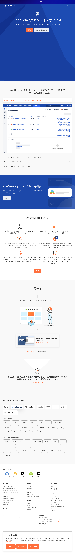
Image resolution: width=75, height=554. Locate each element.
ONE (26, 446)
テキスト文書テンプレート (9, 488)
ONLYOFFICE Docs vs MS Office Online (12, 518)
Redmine (41, 427)
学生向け (29, 486)
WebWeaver (34, 451)
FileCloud (60, 451)
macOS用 (23, 476)
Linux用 (15, 476)
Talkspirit (24, 451)
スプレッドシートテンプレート (10, 490)
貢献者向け (29, 503)
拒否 (10, 546)
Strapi (60, 427)
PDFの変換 (5, 504)
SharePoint (51, 427)
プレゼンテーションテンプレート (10, 492)
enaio (27, 441)
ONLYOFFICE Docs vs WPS (9, 526)
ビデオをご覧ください (42, 342)
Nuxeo (15, 427)
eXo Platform (37, 441)
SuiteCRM (7, 432)
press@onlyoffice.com (57, 522)
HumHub (33, 422)
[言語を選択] (71, 6)
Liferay (48, 422)
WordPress (25, 432)
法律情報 (53, 510)
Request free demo (41, 30)
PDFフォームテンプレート (9, 486)
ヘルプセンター (31, 351)
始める (29, 30)
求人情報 (29, 509)
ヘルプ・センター (55, 498)
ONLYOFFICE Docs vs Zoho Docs (10, 522)
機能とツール (30, 494)
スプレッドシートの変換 (8, 500)
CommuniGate (17, 441)
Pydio (63, 446)
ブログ (4, 511)
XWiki (52, 451)
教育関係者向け (30, 488)
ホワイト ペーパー (55, 504)
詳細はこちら (9, 541)
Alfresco (7, 422)
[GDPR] (55, 489)
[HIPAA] (52, 489)
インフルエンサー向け (32, 507)
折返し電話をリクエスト (44, 524)
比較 (4, 515)
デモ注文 (53, 508)
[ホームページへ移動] (10, 6)
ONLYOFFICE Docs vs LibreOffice (10, 524)
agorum (7, 441)
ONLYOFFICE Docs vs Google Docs (11, 520)
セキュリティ (54, 483)
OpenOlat (34, 446)
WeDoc (44, 451)
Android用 (31, 476)
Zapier (34, 432)
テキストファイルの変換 (8, 498)
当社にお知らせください (37, 383)
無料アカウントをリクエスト (33, 496)
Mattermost (57, 422)
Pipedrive (24, 427)
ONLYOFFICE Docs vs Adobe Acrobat (11, 528)
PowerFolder (54, 446)
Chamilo (15, 422)
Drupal (24, 422)
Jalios (55, 441)
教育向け (29, 483)
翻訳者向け (29, 505)
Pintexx (44, 446)
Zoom (42, 432)
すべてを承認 (33, 546)
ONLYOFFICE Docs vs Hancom (10, 530)
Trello (16, 432)
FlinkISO (47, 441)
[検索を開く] (68, 6)
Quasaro (7, 451)
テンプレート (6, 483)
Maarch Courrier (9, 446)
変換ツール (5, 496)
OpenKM (7, 456)
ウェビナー (53, 502)
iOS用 (38, 476)
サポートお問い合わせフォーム (58, 506)
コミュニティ (54, 496)
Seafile (16, 451)
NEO (19, 446)
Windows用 (7, 476)
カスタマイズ (21, 546)
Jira (41, 422)
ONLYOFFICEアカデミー (56, 500)
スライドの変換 (6, 502)
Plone (33, 427)
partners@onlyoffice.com (58, 520)
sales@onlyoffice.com (52, 518)
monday (7, 427)
